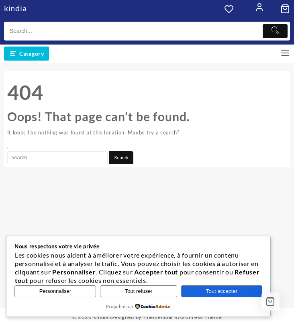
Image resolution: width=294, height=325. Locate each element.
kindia (15, 8)
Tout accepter (221, 291)
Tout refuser (139, 291)
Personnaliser (55, 291)
